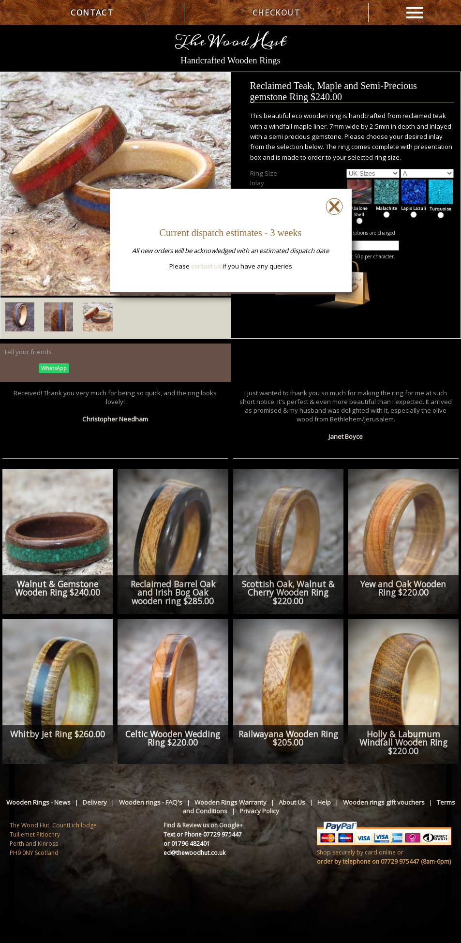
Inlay (257, 183)
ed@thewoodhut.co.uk (194, 853)
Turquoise (441, 205)
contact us (206, 266)
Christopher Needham (115, 419)
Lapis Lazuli (413, 205)
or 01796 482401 (187, 843)
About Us (292, 802)
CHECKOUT (276, 12)
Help (324, 802)
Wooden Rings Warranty (230, 802)
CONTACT (92, 12)
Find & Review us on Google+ (203, 825)
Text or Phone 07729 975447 (203, 834)
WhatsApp (54, 368)
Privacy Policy (259, 811)
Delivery (95, 802)
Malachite (386, 205)
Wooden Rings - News (38, 802)
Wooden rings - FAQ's (150, 802)
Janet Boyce (345, 436)
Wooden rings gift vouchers (384, 802)
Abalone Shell (359, 208)
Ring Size (263, 173)
